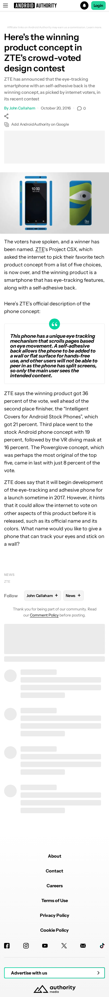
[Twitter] (64, 945)
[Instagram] (26, 945)
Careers (55, 885)
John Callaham (22, 108)
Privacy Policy (54, 915)
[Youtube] (45, 945)
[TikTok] (102, 945)
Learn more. (94, 27)
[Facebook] (7, 945)
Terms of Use (54, 900)
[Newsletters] (83, 945)
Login (99, 5)
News (9, 575)
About (54, 856)
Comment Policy (44, 615)
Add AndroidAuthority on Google (36, 124)
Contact (54, 871)
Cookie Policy (54, 930)
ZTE (39, 249)
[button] (54, 5)
